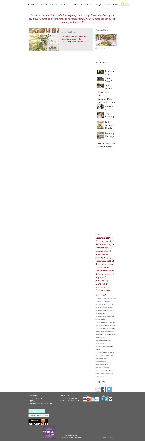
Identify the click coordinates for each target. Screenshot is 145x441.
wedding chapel (108, 370)
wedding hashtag (100, 373)
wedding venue (100, 376)
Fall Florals (98, 307)
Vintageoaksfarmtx (100, 328)
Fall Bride (110, 304)
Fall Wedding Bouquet (109, 310)
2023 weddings (112, 298)
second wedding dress (102, 364)
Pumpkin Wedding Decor (102, 322)
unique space (99, 370)
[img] (85, 399)
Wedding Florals (100, 331)
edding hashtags (100, 343)
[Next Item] (113, 39)
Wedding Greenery (101, 334)
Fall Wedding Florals (101, 316)
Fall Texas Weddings (107, 307)
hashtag (98, 349)
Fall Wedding (99, 310)
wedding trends (110, 373)
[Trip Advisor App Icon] (110, 399)
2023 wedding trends (101, 298)
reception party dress (101, 358)
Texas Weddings (100, 325)
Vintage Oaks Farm (110, 325)
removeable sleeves (101, 361)
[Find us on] (37, 411)
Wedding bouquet (111, 334)
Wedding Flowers (109, 331)
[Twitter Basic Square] (109, 389)
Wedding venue (100, 337)
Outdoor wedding (100, 319)
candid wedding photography (103, 340)
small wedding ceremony (102, 367)
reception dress (109, 355)
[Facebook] (103, 389)
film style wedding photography (104, 346)
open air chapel (100, 355)
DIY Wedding (107, 301)
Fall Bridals (104, 304)
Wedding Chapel (111, 328)
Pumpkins (112, 322)
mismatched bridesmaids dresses (105, 352)
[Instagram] (98, 389)
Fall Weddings (110, 316)
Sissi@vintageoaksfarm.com (40, 403)
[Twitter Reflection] (106, 399)
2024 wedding (99, 301)
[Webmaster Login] (108, 438)
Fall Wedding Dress (101, 313)
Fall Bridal (98, 304)
